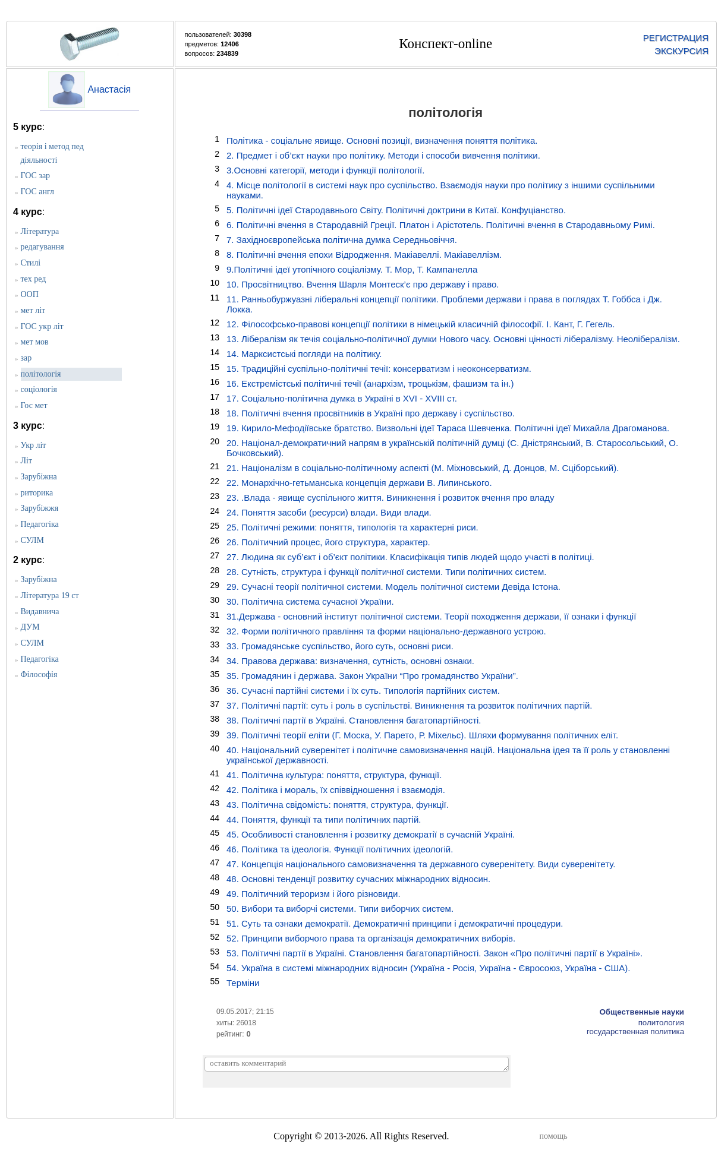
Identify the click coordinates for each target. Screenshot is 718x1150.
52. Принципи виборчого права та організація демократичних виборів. (370, 938)
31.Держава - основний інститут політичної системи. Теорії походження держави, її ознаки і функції (431, 616)
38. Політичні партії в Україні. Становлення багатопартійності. (353, 720)
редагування (42, 246)
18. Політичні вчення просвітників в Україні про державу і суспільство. (370, 413)
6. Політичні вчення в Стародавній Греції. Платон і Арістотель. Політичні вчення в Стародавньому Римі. (440, 225)
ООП (30, 294)
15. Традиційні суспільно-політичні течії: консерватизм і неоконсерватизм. (378, 369)
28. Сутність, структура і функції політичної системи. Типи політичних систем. (386, 572)
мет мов (35, 341)
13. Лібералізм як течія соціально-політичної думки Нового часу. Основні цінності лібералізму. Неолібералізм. (453, 339)
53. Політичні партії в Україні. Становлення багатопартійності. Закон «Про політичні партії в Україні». (434, 953)
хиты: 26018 (236, 1023)
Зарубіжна (39, 476)
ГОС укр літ (42, 326)
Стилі (31, 262)
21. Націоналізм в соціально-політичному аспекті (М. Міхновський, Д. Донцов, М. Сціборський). (422, 468)
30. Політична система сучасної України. (310, 601)
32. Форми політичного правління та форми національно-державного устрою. (386, 631)
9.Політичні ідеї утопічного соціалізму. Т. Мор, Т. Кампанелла (351, 269)
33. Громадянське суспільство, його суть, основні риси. (340, 646)
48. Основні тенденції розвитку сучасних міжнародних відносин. (358, 879)
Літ (27, 460)
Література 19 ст (50, 595)
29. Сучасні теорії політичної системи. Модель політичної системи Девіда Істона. (393, 587)
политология (661, 1022)
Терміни (242, 983)
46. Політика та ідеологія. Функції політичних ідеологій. (339, 849)
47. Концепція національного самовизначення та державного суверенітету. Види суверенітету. (420, 864)
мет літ (33, 310)
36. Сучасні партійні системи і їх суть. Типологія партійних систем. (363, 690)
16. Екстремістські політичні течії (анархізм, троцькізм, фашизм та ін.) (370, 383)
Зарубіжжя (40, 508)
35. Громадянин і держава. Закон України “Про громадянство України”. (372, 676)
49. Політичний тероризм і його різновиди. (313, 894)
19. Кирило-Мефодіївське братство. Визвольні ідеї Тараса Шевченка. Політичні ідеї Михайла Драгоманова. (447, 428)
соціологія (39, 389)
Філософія (39, 674)
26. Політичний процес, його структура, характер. (328, 542)
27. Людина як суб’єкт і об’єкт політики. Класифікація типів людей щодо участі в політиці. (410, 557)
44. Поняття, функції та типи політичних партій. (323, 819)
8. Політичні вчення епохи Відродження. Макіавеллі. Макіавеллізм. (364, 254)
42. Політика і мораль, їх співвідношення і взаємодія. (335, 790)
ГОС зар (36, 175)
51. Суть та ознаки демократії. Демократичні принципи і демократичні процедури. (394, 923)
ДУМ (30, 627)
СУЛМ (32, 540)
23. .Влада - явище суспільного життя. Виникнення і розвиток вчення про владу (390, 497)
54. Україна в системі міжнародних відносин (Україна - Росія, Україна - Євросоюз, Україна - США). (428, 968)
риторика (37, 492)
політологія (41, 373)
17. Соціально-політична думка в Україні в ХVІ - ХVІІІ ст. (341, 398)
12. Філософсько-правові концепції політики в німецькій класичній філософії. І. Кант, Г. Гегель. (420, 324)
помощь (554, 1136)
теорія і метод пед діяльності (52, 153)
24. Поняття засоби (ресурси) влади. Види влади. (329, 512)
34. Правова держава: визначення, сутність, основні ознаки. (350, 661)
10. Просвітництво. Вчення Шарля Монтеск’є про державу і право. (362, 284)
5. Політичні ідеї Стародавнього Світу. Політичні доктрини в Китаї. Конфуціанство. (396, 210)
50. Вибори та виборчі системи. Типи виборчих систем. (340, 908)
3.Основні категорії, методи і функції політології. (325, 170)
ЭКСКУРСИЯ (681, 51)
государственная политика (635, 1031)
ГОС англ (38, 191)
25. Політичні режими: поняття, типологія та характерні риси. (352, 527)
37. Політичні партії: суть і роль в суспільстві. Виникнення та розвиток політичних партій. (409, 705)
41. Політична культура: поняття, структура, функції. (334, 775)
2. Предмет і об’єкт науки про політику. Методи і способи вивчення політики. (383, 155)
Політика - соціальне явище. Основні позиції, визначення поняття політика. (381, 140)
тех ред (33, 278)
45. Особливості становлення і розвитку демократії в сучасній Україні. (370, 834)
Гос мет (34, 405)
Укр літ (33, 445)
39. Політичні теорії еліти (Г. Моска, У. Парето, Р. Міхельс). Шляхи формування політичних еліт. (422, 735)
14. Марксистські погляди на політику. (304, 354)
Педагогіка (40, 524)
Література (40, 231)
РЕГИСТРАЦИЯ (675, 38)
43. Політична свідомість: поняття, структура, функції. (337, 805)
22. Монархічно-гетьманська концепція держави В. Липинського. (359, 483)
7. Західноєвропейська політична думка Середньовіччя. (341, 240)
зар (26, 357)
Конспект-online (445, 43)
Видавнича (40, 611)
